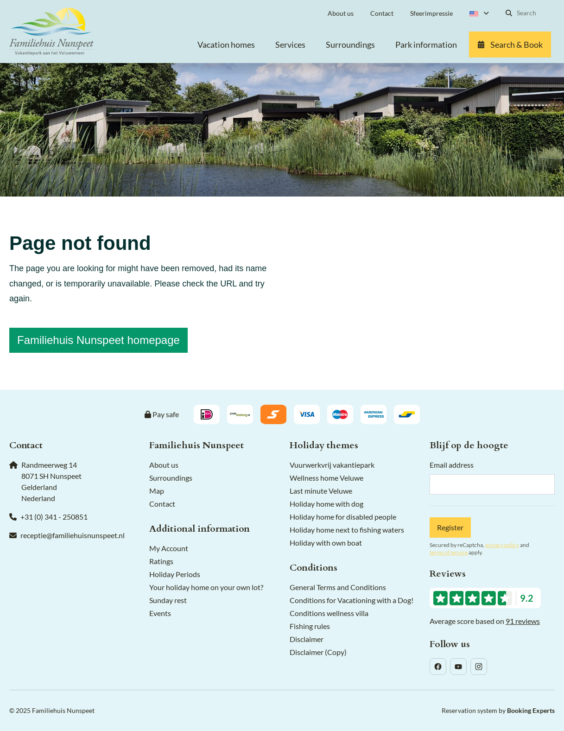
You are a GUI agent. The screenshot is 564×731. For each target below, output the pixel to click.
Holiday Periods (174, 574)
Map (156, 490)
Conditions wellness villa (329, 613)
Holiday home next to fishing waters (347, 529)
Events (160, 613)
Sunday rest (168, 600)
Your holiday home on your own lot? (206, 587)
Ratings (161, 561)
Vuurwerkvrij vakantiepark (332, 464)
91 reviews (523, 621)
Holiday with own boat (326, 542)
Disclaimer (306, 639)
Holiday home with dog (326, 503)
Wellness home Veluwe (326, 477)
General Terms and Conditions (338, 587)
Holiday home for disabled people (343, 516)
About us (163, 464)
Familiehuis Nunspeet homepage (98, 340)
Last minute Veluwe (321, 490)
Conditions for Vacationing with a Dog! (351, 600)
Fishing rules (310, 626)
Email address (452, 464)
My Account (168, 548)
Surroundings (170, 477)
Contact (162, 503)
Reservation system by (498, 710)
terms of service (449, 552)
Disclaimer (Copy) (318, 652)
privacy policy (502, 544)
